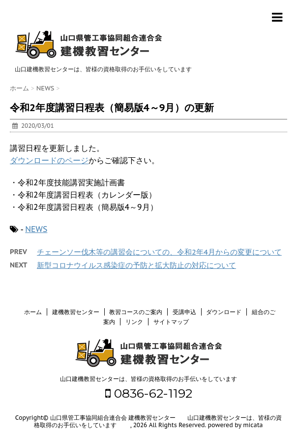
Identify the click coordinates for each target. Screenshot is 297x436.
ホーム (33, 312)
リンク (134, 321)
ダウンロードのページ (49, 160)
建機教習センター (75, 312)
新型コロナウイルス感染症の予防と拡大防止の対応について (136, 265)
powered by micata (234, 425)
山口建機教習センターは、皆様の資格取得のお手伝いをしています (148, 378)
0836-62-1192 (148, 393)
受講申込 (184, 312)
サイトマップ (171, 321)
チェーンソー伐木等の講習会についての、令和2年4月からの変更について (159, 252)
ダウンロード (223, 312)
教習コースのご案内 (135, 312)
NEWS (36, 229)
